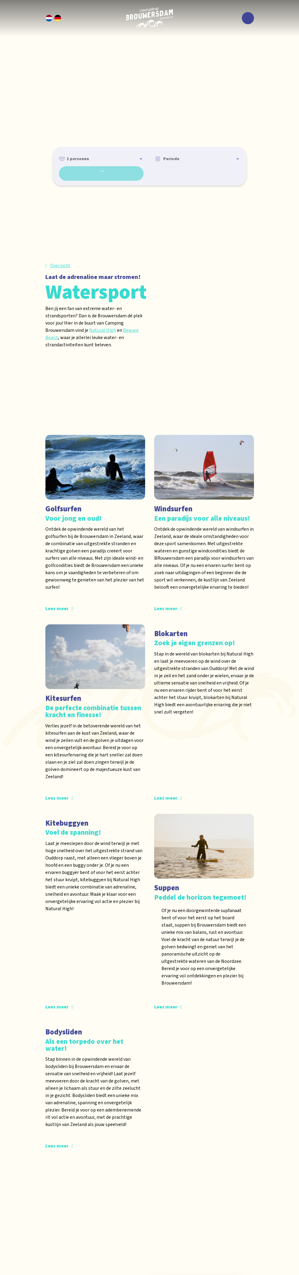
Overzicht (60, 265)
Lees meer (57, 609)
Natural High (102, 330)
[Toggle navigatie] (248, 18)
